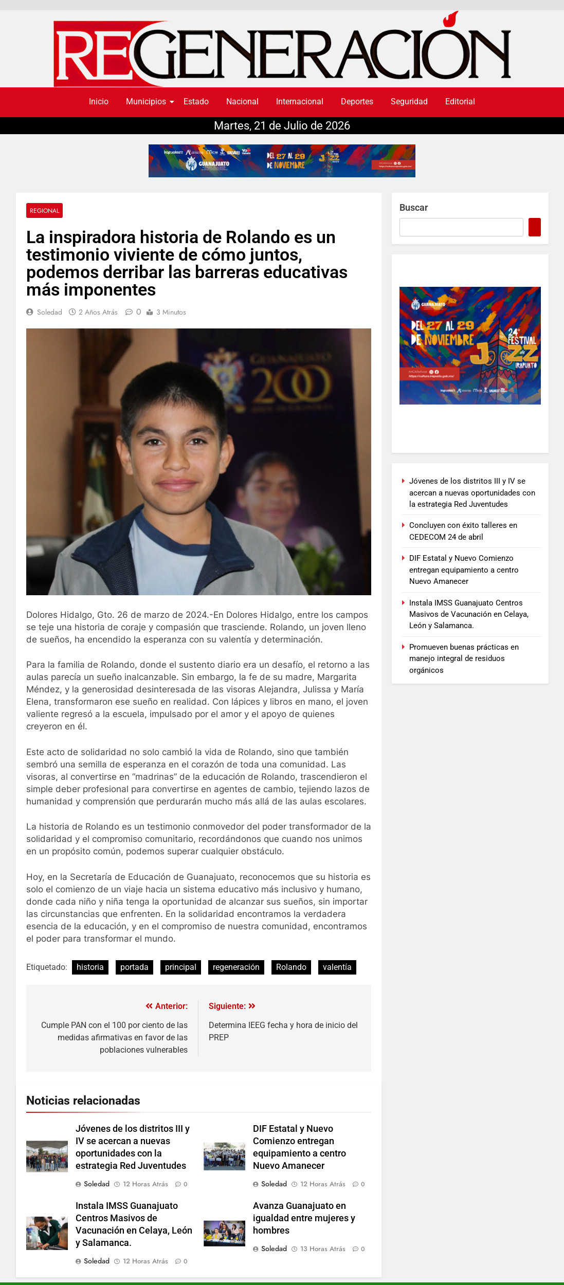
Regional (44, 210)
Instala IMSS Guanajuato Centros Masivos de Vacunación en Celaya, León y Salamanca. (469, 614)
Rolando (291, 967)
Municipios (148, 101)
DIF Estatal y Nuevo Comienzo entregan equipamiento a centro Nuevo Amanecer (464, 570)
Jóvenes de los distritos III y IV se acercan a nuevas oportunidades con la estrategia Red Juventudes (472, 492)
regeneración (236, 967)
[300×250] (470, 402)
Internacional (299, 101)
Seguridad (409, 101)
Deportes (357, 101)
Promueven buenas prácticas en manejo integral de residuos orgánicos (464, 658)
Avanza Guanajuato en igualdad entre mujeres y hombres (304, 1218)
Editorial (460, 101)
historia (90, 967)
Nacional (242, 101)
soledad (49, 312)
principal (180, 967)
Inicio (98, 101)
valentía (337, 967)
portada (134, 967)
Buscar (413, 207)
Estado (196, 101)
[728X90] (282, 160)
